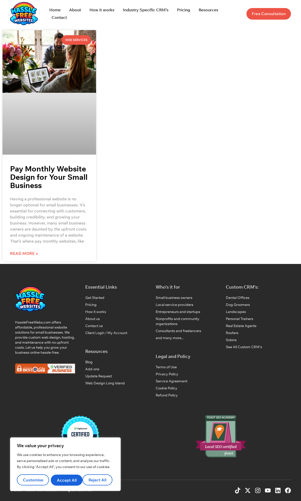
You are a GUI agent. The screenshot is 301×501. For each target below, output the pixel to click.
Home (55, 9)
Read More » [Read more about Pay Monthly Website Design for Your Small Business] (24, 253)
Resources (208, 9)
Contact (59, 17)
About (75, 9)
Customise (33, 480)
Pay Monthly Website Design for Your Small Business (49, 177)
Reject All (65, 480)
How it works (102, 9)
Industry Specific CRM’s (145, 9)
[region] (65, 464)
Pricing (183, 9)
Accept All (98, 480)
